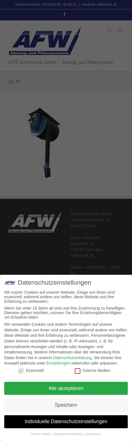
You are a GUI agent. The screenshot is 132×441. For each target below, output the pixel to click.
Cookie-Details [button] (41, 434)
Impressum (93, 434)
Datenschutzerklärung (72, 357)
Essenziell (31, 370)
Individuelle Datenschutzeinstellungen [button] (66, 421)
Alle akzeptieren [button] (66, 388)
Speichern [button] (66, 405)
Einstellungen (58, 363)
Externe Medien (92, 370)
